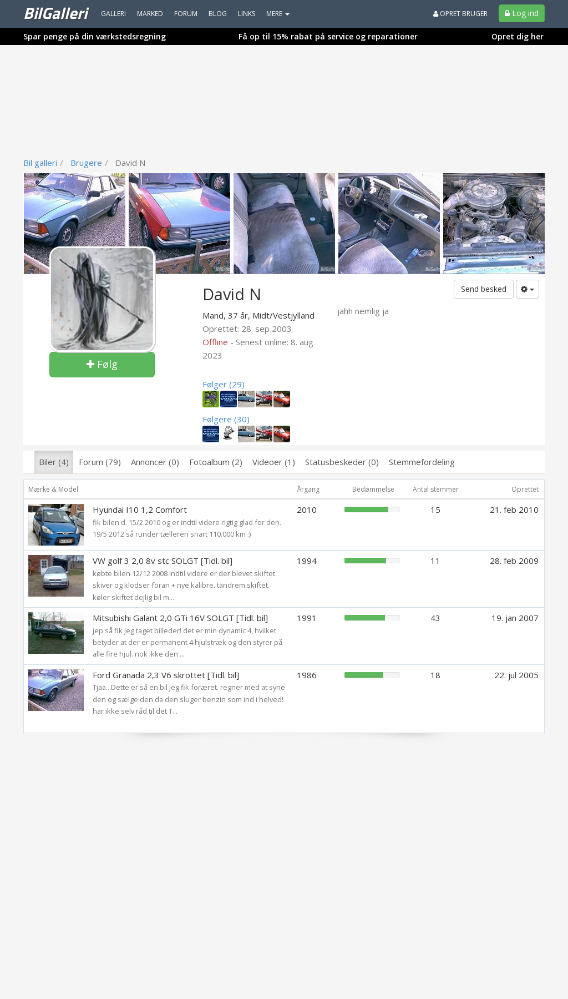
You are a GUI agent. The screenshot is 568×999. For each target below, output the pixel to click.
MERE (278, 13)
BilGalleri (55, 13)
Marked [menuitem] (150, 13)
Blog (218, 13)
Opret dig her (517, 36)
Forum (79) (100, 461)
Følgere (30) (226, 419)
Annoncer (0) (155, 461)
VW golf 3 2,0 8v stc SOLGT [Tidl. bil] (162, 560)
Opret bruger (460, 13)
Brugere (86, 162)
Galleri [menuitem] (113, 13)
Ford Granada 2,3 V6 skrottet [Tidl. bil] (166, 674)
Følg (102, 364)
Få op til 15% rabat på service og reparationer (328, 36)
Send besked (483, 289)
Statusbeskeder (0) (342, 461)
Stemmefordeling (422, 461)
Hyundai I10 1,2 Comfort (140, 509)
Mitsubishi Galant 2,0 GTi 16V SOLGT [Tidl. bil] (180, 617)
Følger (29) (223, 384)
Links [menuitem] (246, 13)
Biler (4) (54, 461)
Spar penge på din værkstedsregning (94, 36)
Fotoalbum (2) (215, 461)
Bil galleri (40, 162)
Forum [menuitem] (185, 13)
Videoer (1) (273, 461)
